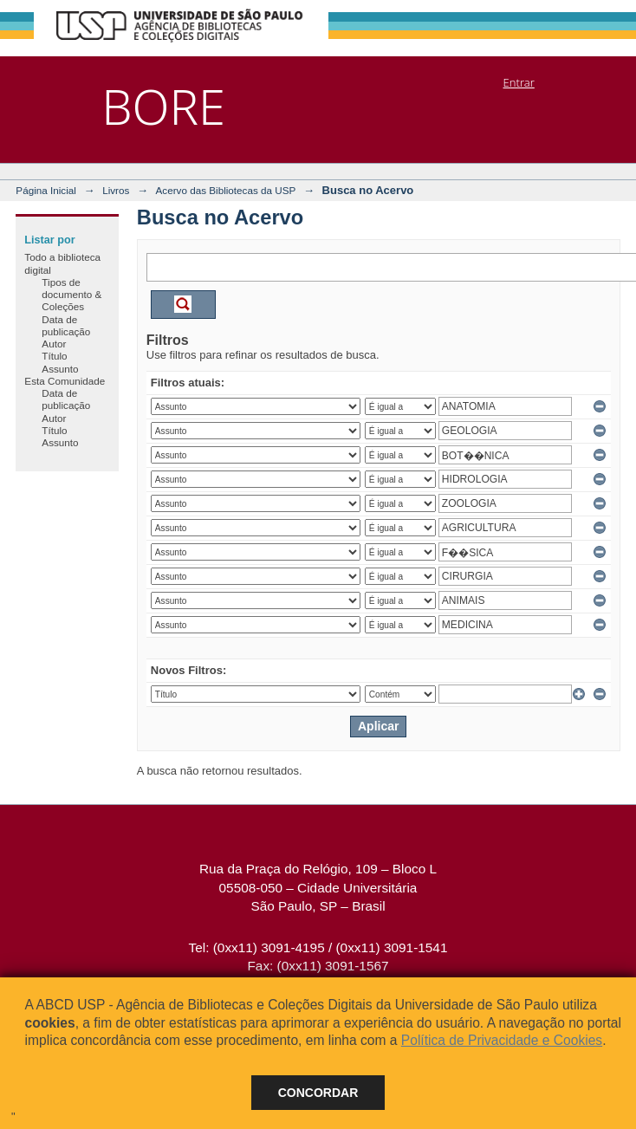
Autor (54, 343)
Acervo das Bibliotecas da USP (226, 190)
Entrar (519, 82)
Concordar (318, 1093)
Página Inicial (46, 190)
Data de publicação (66, 325)
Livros (115, 190)
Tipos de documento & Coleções (71, 294)
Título (54, 355)
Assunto (60, 368)
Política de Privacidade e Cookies (501, 1040)
